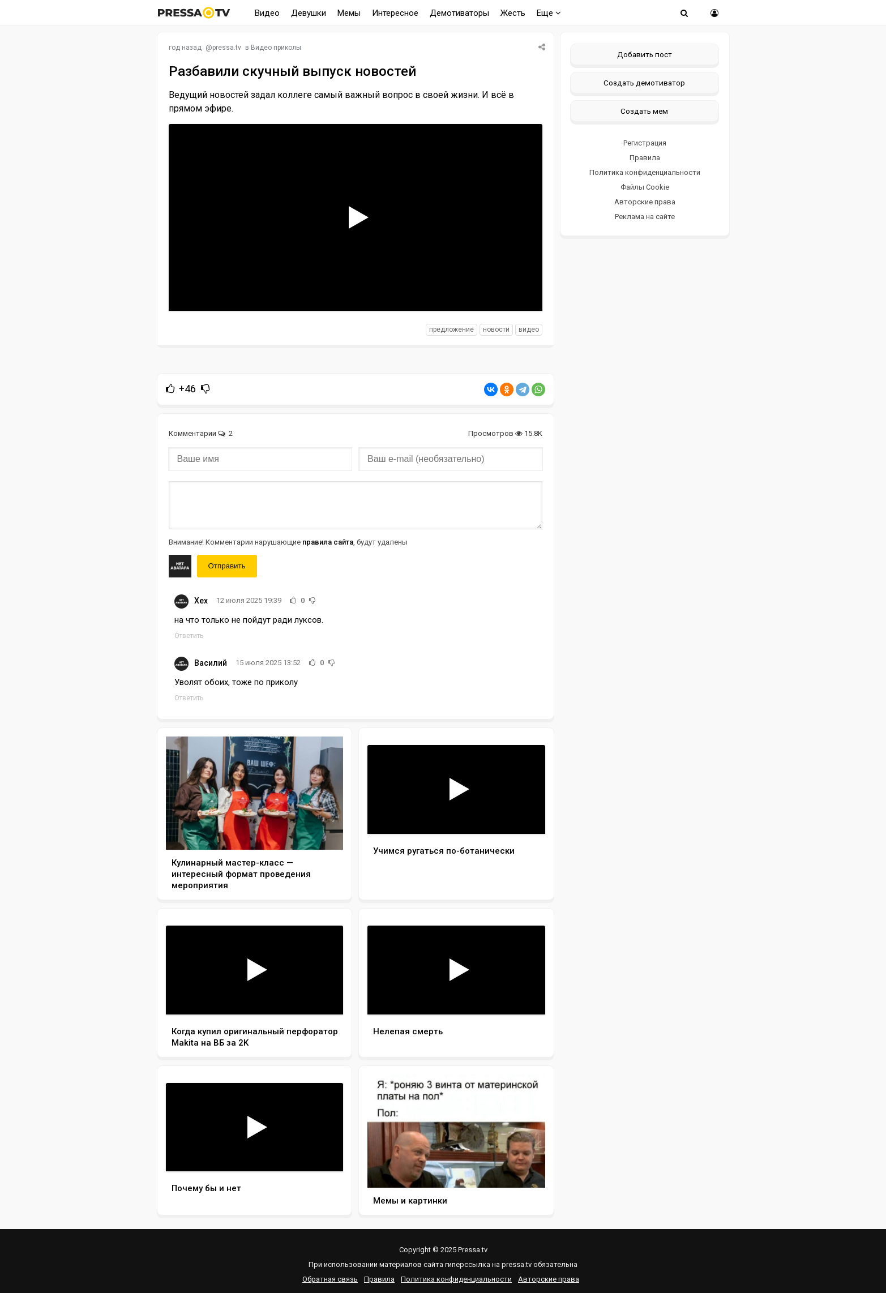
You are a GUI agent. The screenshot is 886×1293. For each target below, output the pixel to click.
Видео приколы (276, 48)
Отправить (227, 566)
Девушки (308, 13)
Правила (645, 157)
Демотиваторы (459, 13)
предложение (451, 329)
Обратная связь (330, 1279)
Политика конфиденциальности (644, 172)
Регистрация (644, 143)
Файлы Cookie (644, 187)
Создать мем (644, 110)
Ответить (188, 636)
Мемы (349, 13)
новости (496, 329)
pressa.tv (226, 48)
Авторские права (644, 202)
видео (529, 329)
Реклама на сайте (645, 216)
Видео (267, 13)
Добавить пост (644, 54)
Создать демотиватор (644, 82)
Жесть (512, 13)
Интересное (395, 13)
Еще (549, 13)
